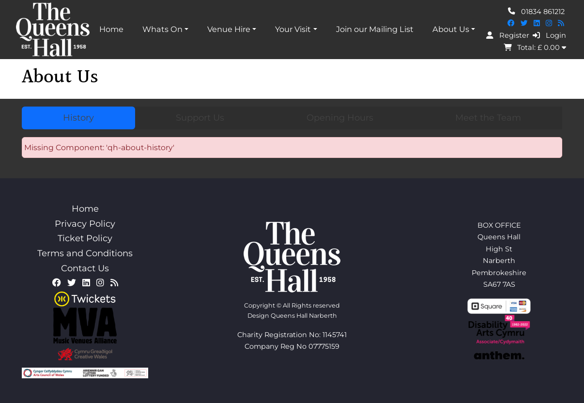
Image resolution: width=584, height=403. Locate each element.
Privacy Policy (85, 223)
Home (111, 29)
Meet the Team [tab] (488, 117)
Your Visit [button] (293, 29)
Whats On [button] (162, 29)
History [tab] (78, 117)
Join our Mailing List (375, 29)
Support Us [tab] (200, 117)
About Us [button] (450, 29)
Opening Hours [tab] (340, 117)
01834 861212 (536, 11)
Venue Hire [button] (228, 29)
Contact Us (85, 268)
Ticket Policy (85, 238)
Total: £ (535, 47)
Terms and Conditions (85, 253)
